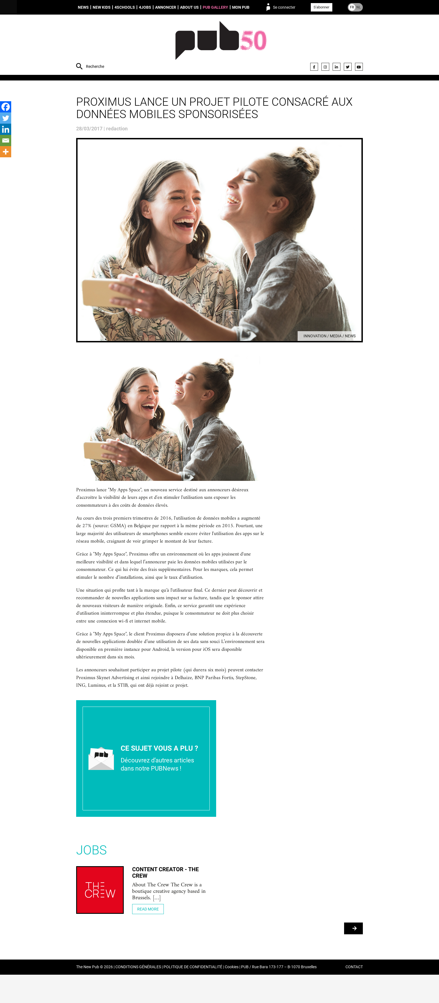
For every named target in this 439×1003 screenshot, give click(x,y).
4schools (125, 7)
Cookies (232, 995)
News (83, 7)
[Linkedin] (5, 129)
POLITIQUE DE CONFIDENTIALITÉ (193, 995)
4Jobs (145, 7)
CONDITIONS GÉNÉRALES (138, 995)
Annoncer (165, 7)
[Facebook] (5, 106)
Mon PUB (240, 7)
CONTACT (354, 995)
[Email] (5, 140)
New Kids (102, 7)
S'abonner (321, 7)
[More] (5, 151)
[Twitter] (5, 118)
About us (189, 7)
